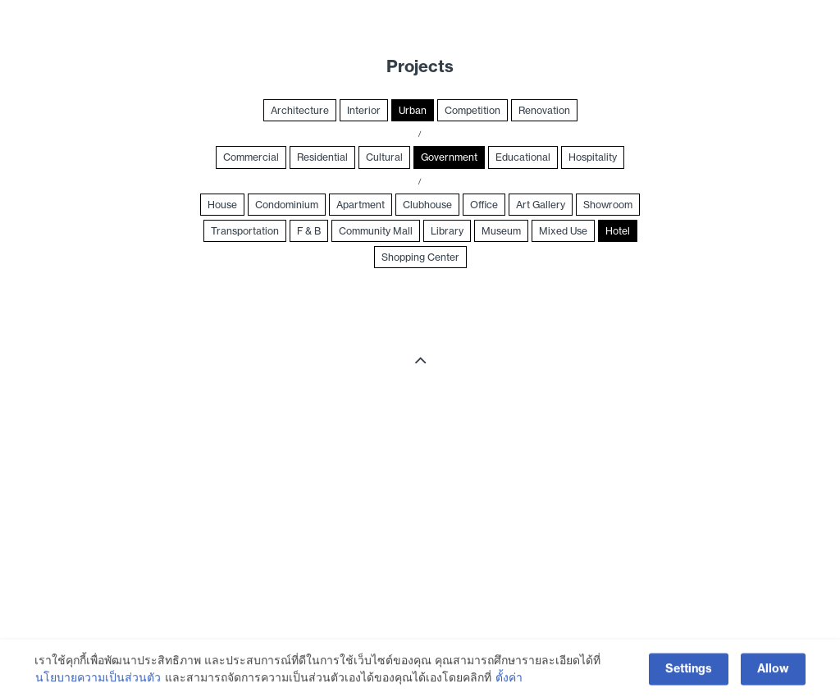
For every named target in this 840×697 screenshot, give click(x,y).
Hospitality (592, 157)
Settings (688, 674)
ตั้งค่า (509, 683)
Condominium (286, 204)
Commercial (251, 157)
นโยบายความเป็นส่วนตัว (98, 683)
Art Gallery (540, 204)
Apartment (360, 204)
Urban (413, 110)
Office (484, 204)
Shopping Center (420, 257)
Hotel (617, 231)
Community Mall (376, 231)
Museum (501, 231)
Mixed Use (563, 231)
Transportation (245, 231)
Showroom (607, 204)
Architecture (300, 110)
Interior (364, 110)
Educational (522, 157)
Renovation (544, 110)
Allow (773, 674)
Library (447, 231)
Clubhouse (427, 204)
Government (449, 157)
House (222, 204)
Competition (472, 110)
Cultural (384, 157)
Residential (322, 157)
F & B (309, 231)
